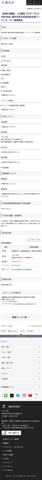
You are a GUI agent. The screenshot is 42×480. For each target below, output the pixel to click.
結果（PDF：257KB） (7, 43)
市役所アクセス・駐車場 (11, 439)
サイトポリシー (8, 466)
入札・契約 (30, 330)
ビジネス (22, 330)
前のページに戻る (7, 326)
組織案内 (6, 443)
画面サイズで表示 (35, 239)
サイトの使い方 (8, 470)
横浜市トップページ (13, 330)
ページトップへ (21, 336)
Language (6, 458)
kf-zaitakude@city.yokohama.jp (22, 269)
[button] (28, 2)
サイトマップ (7, 462)
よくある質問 (7, 451)
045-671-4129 (10, 299)
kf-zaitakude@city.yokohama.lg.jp (24, 304)
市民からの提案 (8, 454)
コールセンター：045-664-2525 (13, 447)
